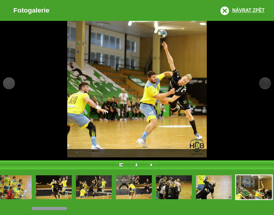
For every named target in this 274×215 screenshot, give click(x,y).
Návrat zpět (248, 10)
